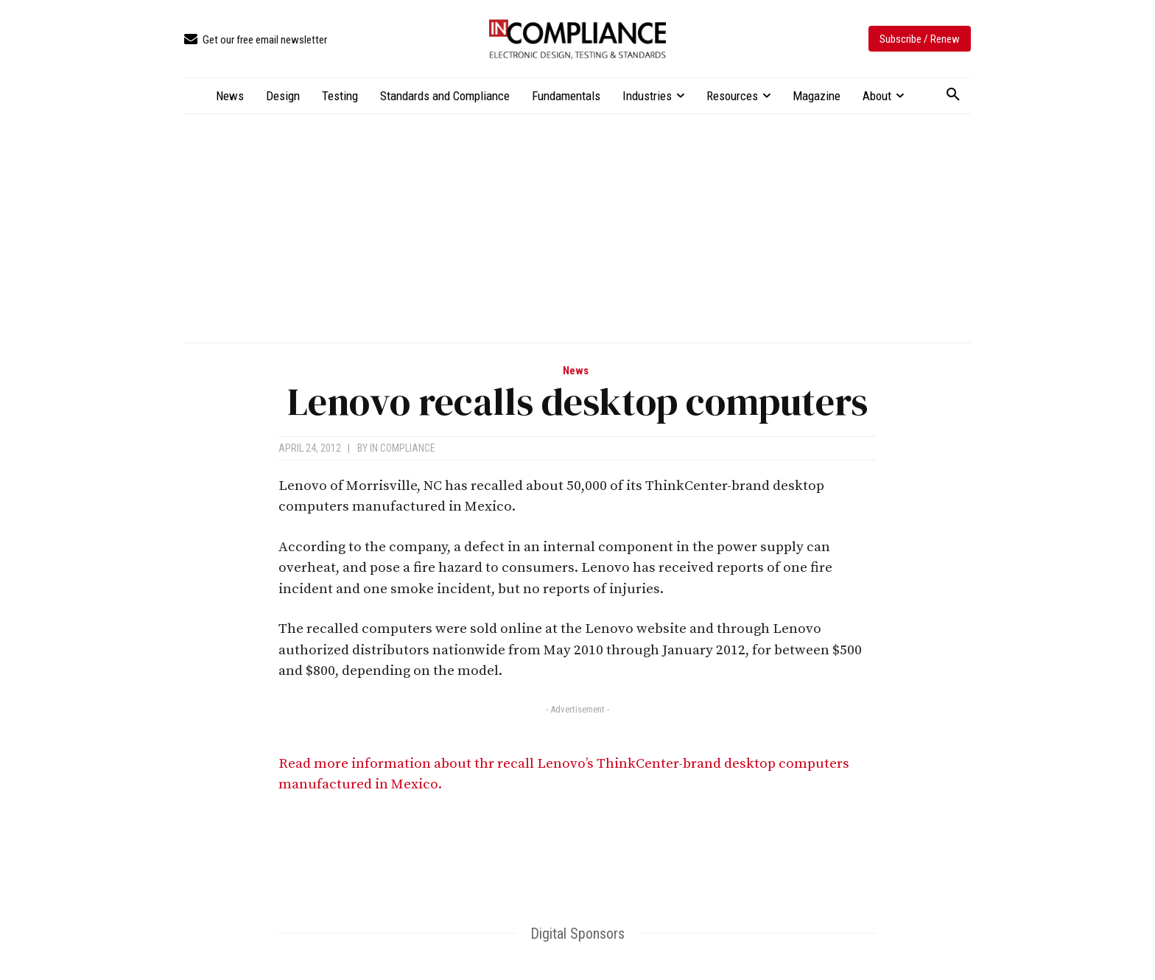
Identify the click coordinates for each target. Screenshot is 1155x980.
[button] (953, 95)
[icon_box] (255, 40)
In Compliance (402, 448)
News (576, 371)
